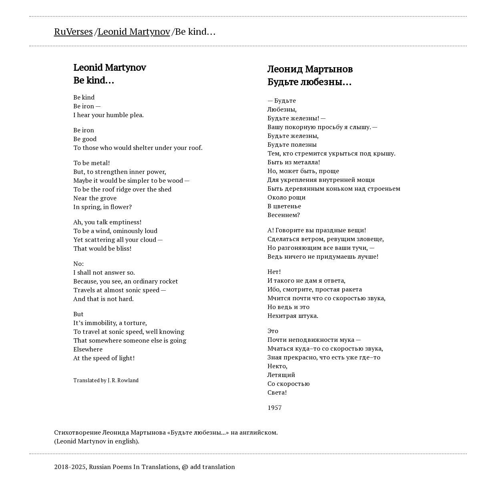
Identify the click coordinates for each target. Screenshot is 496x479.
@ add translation (208, 466)
